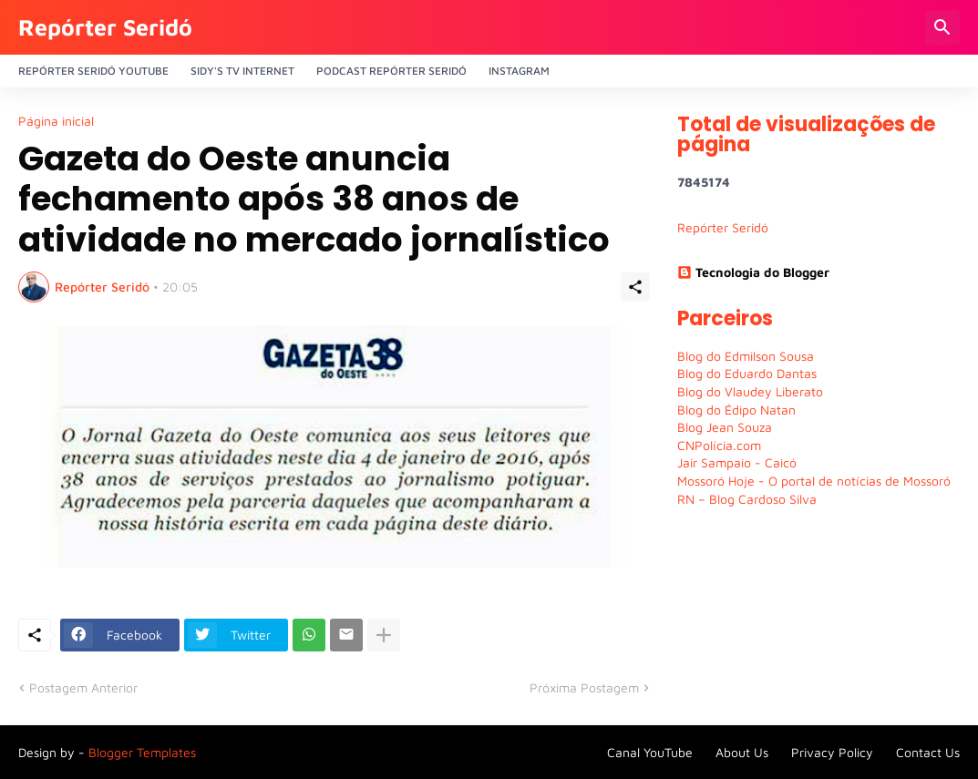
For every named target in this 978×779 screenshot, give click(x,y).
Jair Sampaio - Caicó (737, 462)
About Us (741, 752)
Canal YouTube (650, 752)
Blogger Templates (142, 752)
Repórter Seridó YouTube (93, 70)
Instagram (519, 70)
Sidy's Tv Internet (242, 70)
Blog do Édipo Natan (736, 409)
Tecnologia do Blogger (753, 272)
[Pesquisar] (942, 27)
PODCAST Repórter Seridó (391, 70)
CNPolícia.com (719, 445)
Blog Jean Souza (724, 427)
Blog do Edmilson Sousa (745, 356)
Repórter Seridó (105, 27)
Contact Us (928, 752)
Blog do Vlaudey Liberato (750, 391)
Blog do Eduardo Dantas (747, 373)
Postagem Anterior (83, 687)
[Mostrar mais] (383, 635)
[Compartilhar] (635, 287)
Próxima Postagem (584, 687)
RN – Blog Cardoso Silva (747, 499)
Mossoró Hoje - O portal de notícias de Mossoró (814, 480)
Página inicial (56, 121)
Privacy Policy (832, 752)
